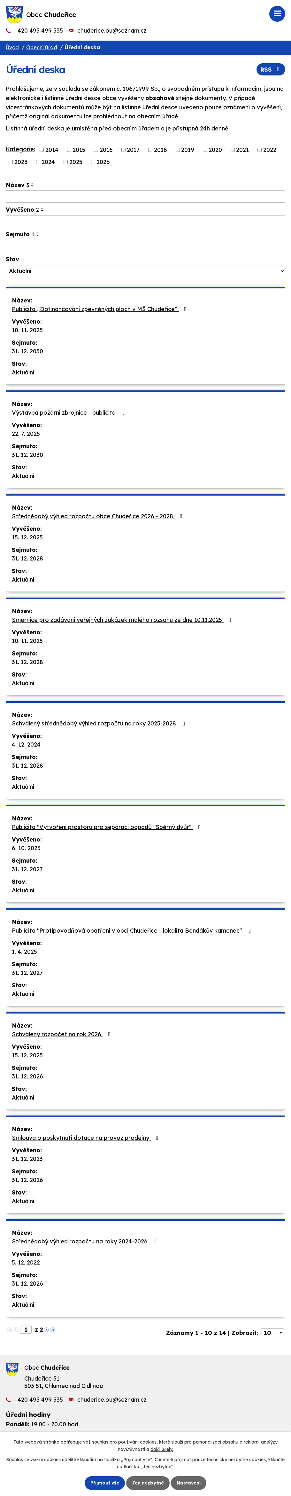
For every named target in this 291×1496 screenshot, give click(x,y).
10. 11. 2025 (27, 330)
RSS (271, 69)
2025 (75, 162)
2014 (51, 149)
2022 (269, 149)
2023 (20, 162)
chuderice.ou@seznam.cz (112, 30)
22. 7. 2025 (26, 433)
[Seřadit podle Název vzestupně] (32, 183)
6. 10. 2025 (26, 848)
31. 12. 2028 (27, 558)
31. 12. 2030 (27, 351)
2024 (48, 162)
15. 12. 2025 (27, 537)
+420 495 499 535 (38, 30)
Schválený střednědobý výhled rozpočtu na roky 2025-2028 (100, 723)
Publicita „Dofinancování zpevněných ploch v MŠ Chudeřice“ (100, 309)
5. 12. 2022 (26, 1262)
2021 (242, 149)
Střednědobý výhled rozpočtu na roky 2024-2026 (85, 1241)
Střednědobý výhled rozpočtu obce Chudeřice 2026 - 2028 (98, 516)
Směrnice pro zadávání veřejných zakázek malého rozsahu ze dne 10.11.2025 (123, 619)
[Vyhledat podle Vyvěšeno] (145, 221)
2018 (160, 149)
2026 (103, 162)
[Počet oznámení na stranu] (272, 1332)
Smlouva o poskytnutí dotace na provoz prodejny (86, 1137)
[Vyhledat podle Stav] (145, 271)
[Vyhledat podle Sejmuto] (145, 246)
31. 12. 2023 (27, 1159)
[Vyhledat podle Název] (145, 196)
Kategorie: (20, 149)
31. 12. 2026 (27, 1076)
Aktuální (23, 372)
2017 (133, 149)
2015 (79, 149)
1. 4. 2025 (24, 951)
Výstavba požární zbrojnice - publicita (69, 412)
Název (17, 185)
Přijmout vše (104, 1483)
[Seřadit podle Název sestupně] (32, 186)
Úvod (12, 47)
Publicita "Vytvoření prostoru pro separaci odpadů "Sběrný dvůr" (107, 827)
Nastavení (189, 1483)
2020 (215, 149)
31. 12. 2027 (27, 869)
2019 (187, 149)
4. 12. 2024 (26, 744)
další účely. (161, 1449)
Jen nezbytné (148, 1483)
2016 (106, 149)
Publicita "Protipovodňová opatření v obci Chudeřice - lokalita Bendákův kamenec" (133, 930)
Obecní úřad (41, 47)
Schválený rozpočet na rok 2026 (62, 1034)
